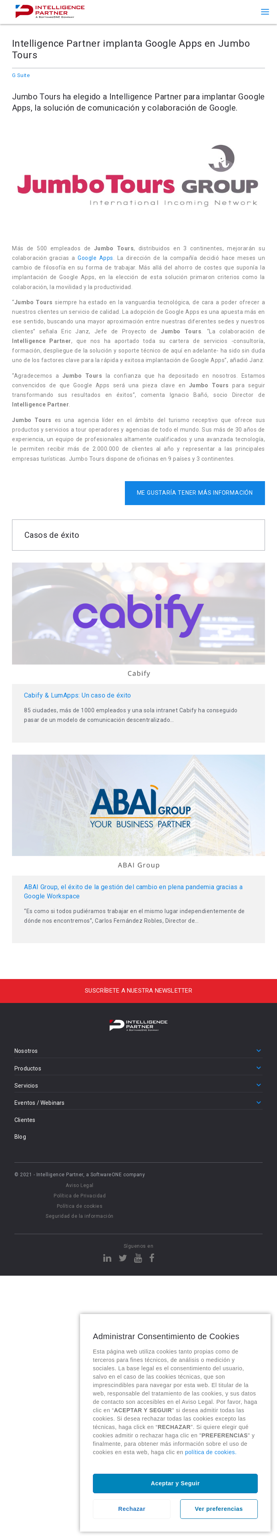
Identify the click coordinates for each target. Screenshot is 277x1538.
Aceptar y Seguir (175, 1483)
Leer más (138, 653)
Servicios (26, 1085)
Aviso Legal (80, 1185)
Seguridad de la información (80, 1216)
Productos (27, 1068)
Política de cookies (80, 1206)
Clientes (25, 1120)
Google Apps (95, 258)
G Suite (21, 75)
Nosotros (26, 1051)
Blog (20, 1137)
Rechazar (131, 1509)
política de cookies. (211, 1452)
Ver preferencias (219, 1509)
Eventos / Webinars (39, 1103)
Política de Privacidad (80, 1196)
